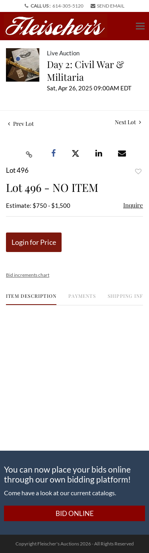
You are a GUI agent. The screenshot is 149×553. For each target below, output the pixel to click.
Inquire (133, 205)
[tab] (31, 299)
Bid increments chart (27, 275)
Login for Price (34, 242)
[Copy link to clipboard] (29, 153)
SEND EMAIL (107, 6)
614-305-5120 (67, 6)
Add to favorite (138, 171)
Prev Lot (21, 123)
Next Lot (128, 122)
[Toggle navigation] (140, 26)
